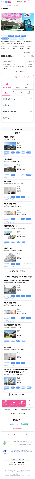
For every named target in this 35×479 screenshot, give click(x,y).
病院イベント (28, 85)
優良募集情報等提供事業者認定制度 (20, 443)
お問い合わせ (21, 413)
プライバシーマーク (15, 451)
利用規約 (15, 409)
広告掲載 (12, 413)
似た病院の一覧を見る (17, 395)
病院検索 (9, 5)
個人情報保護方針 (25, 409)
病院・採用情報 (7, 85)
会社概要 (7, 409)
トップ (2, 5)
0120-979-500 (19, 462)
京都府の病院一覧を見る (17, 271)
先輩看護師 (17, 85)
